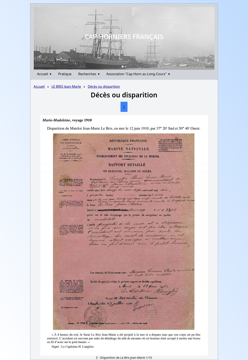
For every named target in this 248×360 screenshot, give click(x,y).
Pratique (64, 74)
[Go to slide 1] (122, 66)
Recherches (89, 74)
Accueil (44, 74)
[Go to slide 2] (125, 66)
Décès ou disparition (104, 86)
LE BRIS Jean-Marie (66, 86)
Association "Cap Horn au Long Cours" (138, 74)
